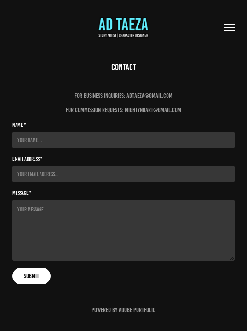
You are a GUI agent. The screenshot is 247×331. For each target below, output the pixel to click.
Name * (19, 125)
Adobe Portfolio (137, 310)
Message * (21, 193)
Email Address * (27, 159)
